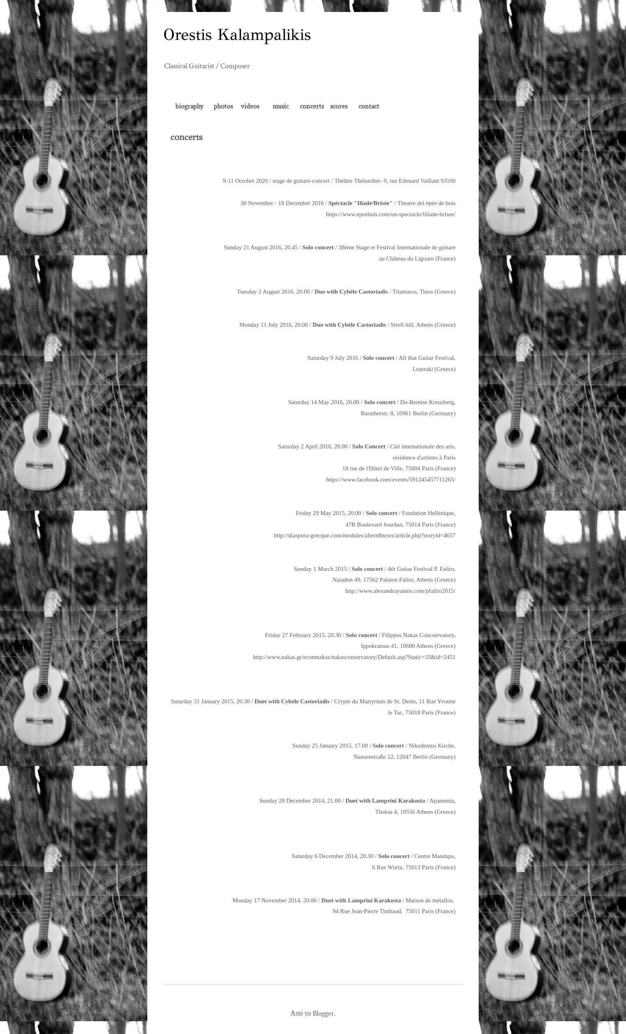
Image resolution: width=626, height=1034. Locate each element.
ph (217, 106)
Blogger (323, 1013)
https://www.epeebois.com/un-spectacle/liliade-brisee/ (391, 214)
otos (227, 106)
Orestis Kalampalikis (237, 34)
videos (250, 106)
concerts (312, 106)
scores (338, 106)
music (281, 106)
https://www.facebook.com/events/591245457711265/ (391, 479)
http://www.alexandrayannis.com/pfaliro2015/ (400, 591)
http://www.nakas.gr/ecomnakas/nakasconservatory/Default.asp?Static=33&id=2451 (354, 657)
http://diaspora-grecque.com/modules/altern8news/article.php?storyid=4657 (365, 535)
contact (369, 106)
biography (189, 106)
